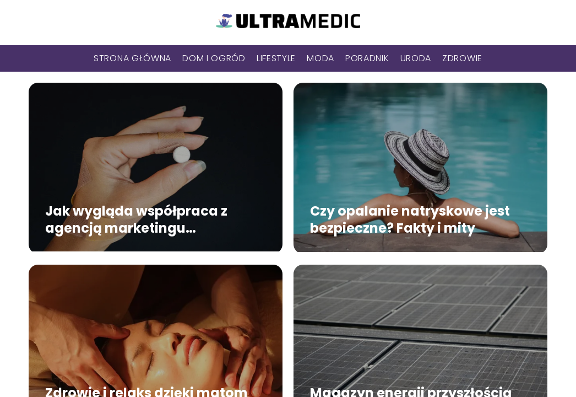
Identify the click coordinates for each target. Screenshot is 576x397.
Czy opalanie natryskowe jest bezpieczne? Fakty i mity (410, 219)
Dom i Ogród (214, 58)
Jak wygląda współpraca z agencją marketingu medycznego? (136, 219)
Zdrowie (462, 58)
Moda (320, 58)
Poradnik (367, 58)
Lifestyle (276, 58)
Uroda (416, 58)
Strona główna (132, 58)
